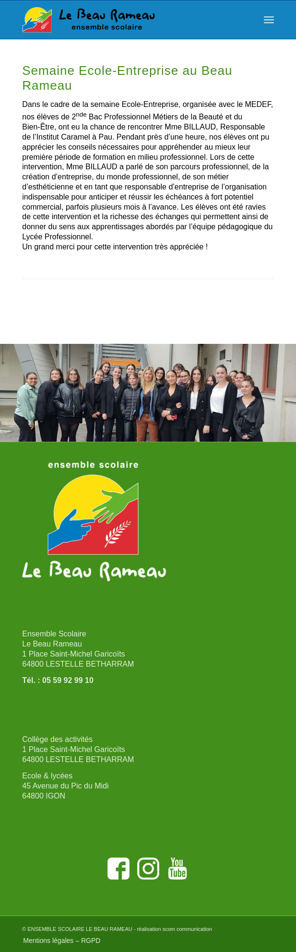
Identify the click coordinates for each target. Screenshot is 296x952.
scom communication (187, 929)
